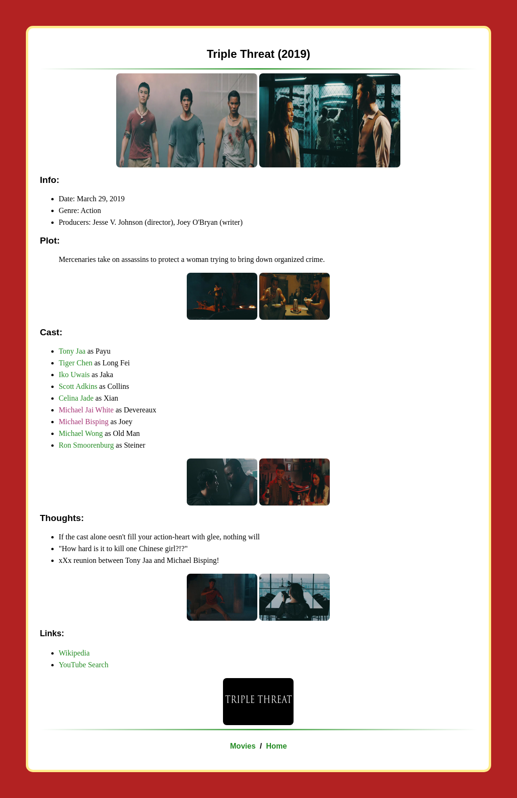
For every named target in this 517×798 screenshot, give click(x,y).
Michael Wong (81, 433)
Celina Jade (76, 398)
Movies (242, 746)
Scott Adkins (78, 386)
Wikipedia (74, 653)
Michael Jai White (86, 410)
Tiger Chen (76, 363)
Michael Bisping (84, 422)
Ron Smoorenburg (86, 445)
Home (276, 746)
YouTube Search (84, 665)
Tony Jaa (72, 351)
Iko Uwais (74, 375)
